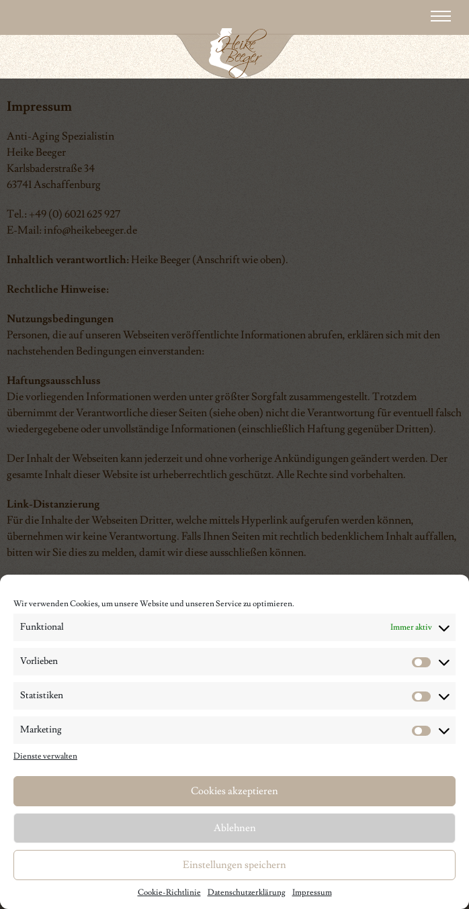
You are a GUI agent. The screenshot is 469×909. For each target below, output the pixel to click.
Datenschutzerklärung (247, 893)
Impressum (312, 893)
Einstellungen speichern (234, 865)
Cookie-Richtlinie (169, 893)
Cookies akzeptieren (234, 791)
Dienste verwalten (45, 756)
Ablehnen (235, 828)
